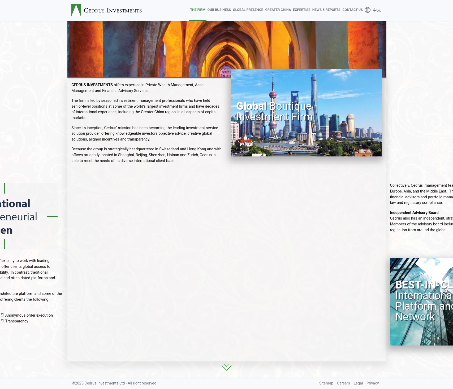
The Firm (197, 10)
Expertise (301, 10)
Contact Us (352, 10)
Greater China (278, 10)
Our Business (219, 10)
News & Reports (326, 10)
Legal (358, 383)
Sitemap (326, 383)
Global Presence (248, 10)
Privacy (372, 383)
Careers (343, 383)
